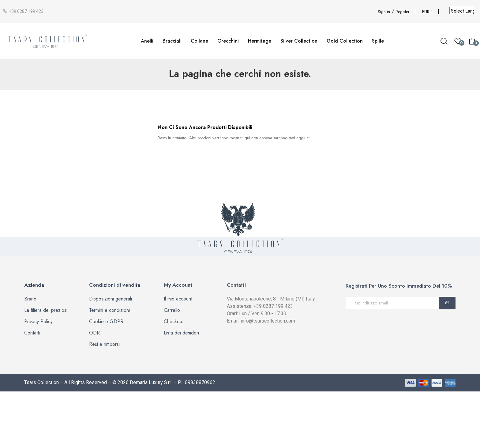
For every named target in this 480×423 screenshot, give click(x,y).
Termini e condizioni (109, 310)
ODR (94, 332)
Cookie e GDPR (106, 321)
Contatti (32, 332)
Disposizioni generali (110, 298)
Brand (30, 298)
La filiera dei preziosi (45, 310)
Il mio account (178, 298)
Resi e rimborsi (104, 344)
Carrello (172, 310)
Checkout (173, 321)
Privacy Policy (38, 321)
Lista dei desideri (181, 332)
